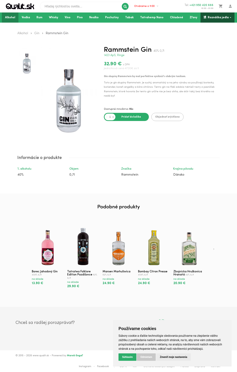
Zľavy (193, 17)
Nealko (94, 17)
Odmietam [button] (146, 357)
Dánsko (178, 175)
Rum (39, 17)
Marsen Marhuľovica (116, 271)
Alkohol (10, 17)
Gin (36, 33)
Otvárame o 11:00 (146, 6)
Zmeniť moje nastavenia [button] (173, 357)
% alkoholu (24, 168)
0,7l (72, 175)
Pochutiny (112, 17)
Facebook (103, 366)
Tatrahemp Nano (151, 17)
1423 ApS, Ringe (114, 55)
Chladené (176, 17)
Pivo (80, 17)
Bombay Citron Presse (152, 271)
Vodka (26, 17)
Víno (67, 17)
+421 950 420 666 (201, 5)
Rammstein (129, 175)
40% (20, 175)
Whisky (53, 17)
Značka (126, 168)
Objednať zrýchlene (167, 117)
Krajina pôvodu (183, 168)
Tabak (129, 17)
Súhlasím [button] (127, 357)
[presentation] (213, 249)
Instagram (85, 366)
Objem (74, 168)
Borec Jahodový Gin (45, 271)
